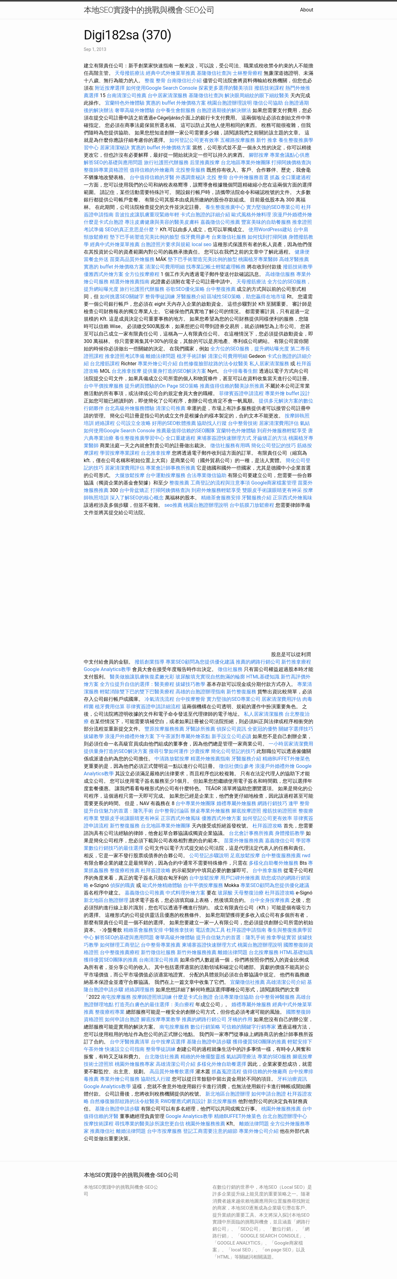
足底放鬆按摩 (245, 855)
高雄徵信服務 (280, 274)
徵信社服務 (230, 669)
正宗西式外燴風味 (292, 498)
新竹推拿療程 (296, 662)
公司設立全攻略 (133, 423)
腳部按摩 (259, 155)
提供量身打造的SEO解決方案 (175, 371)
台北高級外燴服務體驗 (130, 408)
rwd (306, 855)
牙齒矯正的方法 (269, 438)
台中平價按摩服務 (104, 386)
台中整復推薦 (221, 289)
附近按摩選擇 (110, 88)
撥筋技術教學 (298, 267)
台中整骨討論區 (172, 811)
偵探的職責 (122, 885)
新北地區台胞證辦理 (106, 900)
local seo (202, 244)
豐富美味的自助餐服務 (266, 222)
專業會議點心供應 (290, 155)
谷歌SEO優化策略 (185, 289)
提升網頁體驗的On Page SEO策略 (161, 386)
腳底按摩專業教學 (161, 1019)
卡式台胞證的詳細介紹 (205, 215)
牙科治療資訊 (292, 1079)
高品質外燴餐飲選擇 (172, 1071)
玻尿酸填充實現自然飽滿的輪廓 (210, 677)
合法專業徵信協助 (206, 475)
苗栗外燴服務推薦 (244, 841)
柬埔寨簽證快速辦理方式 (224, 438)
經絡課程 (105, 423)
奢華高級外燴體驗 (134, 110)
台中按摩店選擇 (169, 1042)
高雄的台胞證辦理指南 (200, 692)
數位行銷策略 (205, 1027)
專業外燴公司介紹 (157, 364)
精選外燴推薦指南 (129, 282)
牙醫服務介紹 (191, 296)
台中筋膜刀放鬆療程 (252, 505)
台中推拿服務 (267, 870)
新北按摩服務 (222, 1101)
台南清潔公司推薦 (126, 95)
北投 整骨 (217, 177)
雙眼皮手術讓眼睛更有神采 (272, 490)
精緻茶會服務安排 (221, 498)
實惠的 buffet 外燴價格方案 (176, 103)
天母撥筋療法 (130, 73)
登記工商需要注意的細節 (210, 1131)
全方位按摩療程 (142, 274)
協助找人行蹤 (212, 423)
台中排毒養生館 (240, 371)
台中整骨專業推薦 (161, 945)
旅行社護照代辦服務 (166, 162)
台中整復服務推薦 (281, 855)
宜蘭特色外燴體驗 (125, 103)
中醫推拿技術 (179, 930)
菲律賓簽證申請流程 (241, 393)
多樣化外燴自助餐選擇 (222, 1064)
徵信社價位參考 (236, 766)
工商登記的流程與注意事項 (220, 483)
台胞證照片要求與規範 (165, 244)
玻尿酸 (225, 893)
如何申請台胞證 (122, 1019)
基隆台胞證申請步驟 (209, 1042)
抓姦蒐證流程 (226, 1071)
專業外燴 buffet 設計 (287, 393)
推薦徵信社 (102, 1131)
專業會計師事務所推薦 (170, 468)
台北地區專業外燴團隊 (246, 162)
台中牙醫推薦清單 (129, 1042)
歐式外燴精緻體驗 (162, 885)
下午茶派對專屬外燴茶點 (183, 736)
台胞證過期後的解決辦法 (224, 110)
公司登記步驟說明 (209, 855)
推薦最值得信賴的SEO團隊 (185, 431)
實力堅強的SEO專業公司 (273, 207)
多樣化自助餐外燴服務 (273, 863)
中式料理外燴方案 (186, 893)
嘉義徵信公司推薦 (220, 222)
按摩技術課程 (99, 1124)
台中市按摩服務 (165, 1131)
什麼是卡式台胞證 (103, 222)
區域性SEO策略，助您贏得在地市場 (246, 296)
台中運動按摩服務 (166, 475)
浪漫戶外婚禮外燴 (292, 215)
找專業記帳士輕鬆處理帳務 (216, 267)
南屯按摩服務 (116, 997)
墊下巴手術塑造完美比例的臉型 (144, 237)
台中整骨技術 (243, 423)
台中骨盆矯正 (134, 490)
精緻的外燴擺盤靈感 (203, 1057)
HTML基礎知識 (262, 677)
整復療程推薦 (125, 870)
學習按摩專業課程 (120, 453)
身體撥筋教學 (290, 833)
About (306, 10)
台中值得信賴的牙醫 (152, 177)
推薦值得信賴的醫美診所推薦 (232, 386)
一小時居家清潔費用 (291, 744)
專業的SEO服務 (274, 1057)
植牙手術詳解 (192, 356)
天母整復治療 (249, 893)
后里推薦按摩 (205, 162)
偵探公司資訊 (231, 729)
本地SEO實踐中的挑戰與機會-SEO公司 (149, 10)
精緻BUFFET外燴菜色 (286, 759)
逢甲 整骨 (299, 803)
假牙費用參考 (195, 237)
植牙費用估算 (110, 706)
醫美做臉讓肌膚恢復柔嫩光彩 (142, 677)
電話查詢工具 (210, 930)
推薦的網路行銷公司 (258, 662)
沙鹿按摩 (200, 751)
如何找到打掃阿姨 (267, 237)
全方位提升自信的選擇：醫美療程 (137, 684)
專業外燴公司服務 (120, 1079)
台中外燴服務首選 (249, 177)
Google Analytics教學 (107, 669)
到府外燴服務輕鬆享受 (282, 431)
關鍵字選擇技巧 (296, 729)
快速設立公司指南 (125, 1049)
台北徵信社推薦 (162, 1057)
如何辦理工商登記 (120, 945)
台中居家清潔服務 (167, 95)
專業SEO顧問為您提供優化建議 (200, 662)
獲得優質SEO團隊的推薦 (111, 960)
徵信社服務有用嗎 (230, 445)
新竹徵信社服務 (158, 952)
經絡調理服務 (139, 990)
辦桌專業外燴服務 (210, 811)
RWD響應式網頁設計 (183, 1101)
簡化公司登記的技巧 (273, 445)
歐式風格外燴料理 (251, 215)
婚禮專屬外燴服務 (236, 803)
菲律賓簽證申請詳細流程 (153, 706)
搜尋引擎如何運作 (169, 751)
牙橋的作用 (240, 1019)
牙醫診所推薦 (200, 729)
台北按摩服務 (264, 952)
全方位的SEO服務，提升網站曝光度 (249, 349)
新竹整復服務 (241, 692)
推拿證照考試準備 (125, 356)
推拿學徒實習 (281, 937)
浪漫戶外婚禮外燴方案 (130, 736)
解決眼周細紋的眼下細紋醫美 (257, 95)
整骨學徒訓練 (160, 296)
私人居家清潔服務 (269, 364)
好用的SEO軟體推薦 (174, 423)
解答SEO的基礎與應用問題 (113, 162)
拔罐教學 (94, 736)
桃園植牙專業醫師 (258, 259)
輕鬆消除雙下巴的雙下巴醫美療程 (137, 692)
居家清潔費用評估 (279, 423)
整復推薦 (179, 483)
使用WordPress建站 (270, 229)
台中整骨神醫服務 (275, 997)
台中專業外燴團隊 (196, 803)
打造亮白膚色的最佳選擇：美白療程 (154, 1004)
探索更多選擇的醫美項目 (225, 88)
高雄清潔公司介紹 (286, 982)
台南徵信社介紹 (184, 80)
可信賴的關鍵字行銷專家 (248, 1027)
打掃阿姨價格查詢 (291, 162)
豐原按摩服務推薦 (165, 729)
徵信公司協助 (268, 103)
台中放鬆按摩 (204, 878)
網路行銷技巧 (272, 803)
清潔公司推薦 (170, 408)
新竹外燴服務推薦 (197, 952)
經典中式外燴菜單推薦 (170, 73)
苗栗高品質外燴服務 (133, 259)
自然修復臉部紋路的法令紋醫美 (213, 364)
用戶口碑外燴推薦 (240, 878)
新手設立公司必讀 (231, 736)
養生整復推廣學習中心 (139, 438)
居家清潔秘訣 (115, 148)
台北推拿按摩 (126, 371)
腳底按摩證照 (246, 811)
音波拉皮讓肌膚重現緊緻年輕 (147, 215)
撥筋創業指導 (150, 662)
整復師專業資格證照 (107, 170)
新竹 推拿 (266, 140)
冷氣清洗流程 (159, 699)
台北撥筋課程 (105, 364)
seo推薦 (173, 505)
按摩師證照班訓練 (152, 997)
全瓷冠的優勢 (262, 729)
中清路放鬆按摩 (172, 759)
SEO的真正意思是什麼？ (132, 229)
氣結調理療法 (241, 1057)
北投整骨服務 (190, 170)
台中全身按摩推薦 (270, 900)
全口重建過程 (296, 177)
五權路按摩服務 (238, 140)
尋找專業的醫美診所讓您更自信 (149, 1124)
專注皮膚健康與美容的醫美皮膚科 (162, 222)
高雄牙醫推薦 (294, 259)
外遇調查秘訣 (190, 177)
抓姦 (275, 177)
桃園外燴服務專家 (134, 1064)
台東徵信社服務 (229, 237)
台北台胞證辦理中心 (284, 1116)
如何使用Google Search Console (161, 88)
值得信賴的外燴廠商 (152, 170)
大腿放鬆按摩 (130, 475)
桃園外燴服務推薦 (281, 1109)
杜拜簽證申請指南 (246, 930)
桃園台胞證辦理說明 (229, 103)
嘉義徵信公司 (280, 841)
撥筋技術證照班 (280, 811)
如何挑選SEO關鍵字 (122, 296)
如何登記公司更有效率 (194, 140)
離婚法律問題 (161, 356)
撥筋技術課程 (269, 88)
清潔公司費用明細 (165, 267)
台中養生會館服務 (176, 110)
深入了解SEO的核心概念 (137, 498)
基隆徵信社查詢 (214, 73)
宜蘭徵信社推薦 (247, 982)
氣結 (305, 423)
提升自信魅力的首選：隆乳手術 (118, 811)
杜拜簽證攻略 (267, 826)
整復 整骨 (155, 80)
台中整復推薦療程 (120, 952)
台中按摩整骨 (191, 699)
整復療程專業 (110, 1012)
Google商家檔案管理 (274, 483)
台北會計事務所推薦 (251, 833)
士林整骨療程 (247, 73)
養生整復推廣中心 (225, 207)
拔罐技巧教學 (191, 684)
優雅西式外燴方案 (103, 274)
